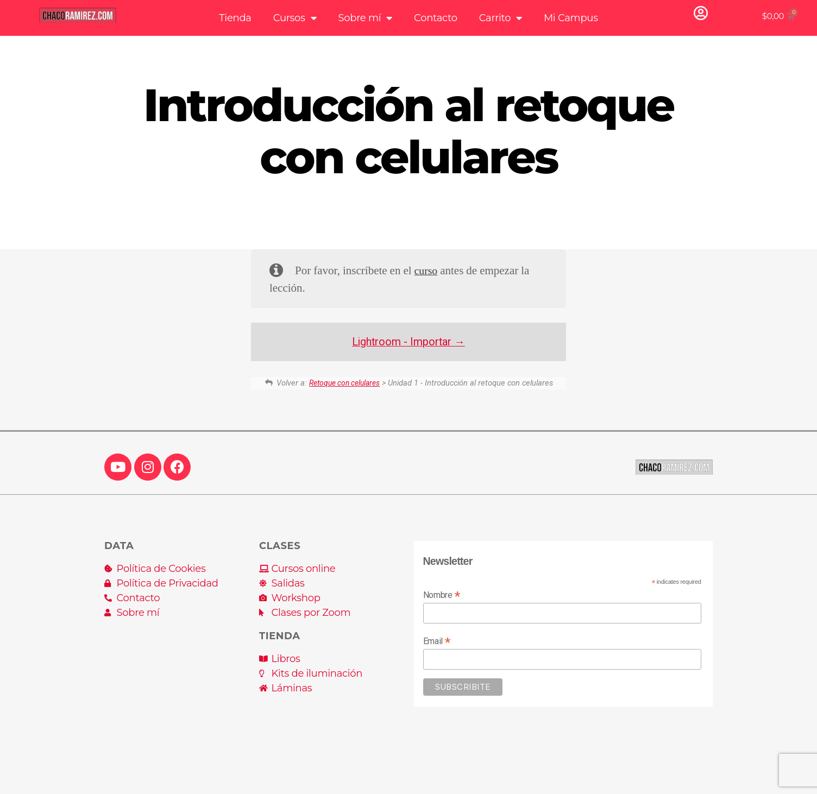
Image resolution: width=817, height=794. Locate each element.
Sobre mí (365, 18)
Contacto (435, 18)
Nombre (441, 595)
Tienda (235, 18)
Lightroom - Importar (408, 341)
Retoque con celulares (344, 383)
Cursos (295, 18)
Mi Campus (571, 18)
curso (426, 270)
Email (436, 641)
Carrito (500, 18)
